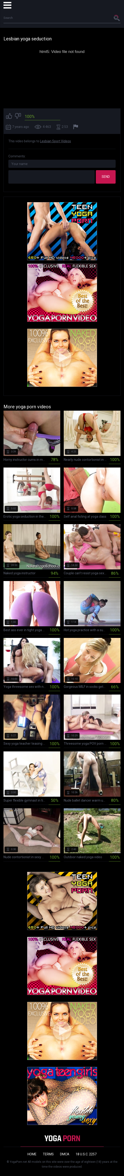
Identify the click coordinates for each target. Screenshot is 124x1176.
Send (106, 177)
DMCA (64, 1154)
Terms (48, 1154)
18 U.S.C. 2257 (86, 1154)
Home (32, 1154)
